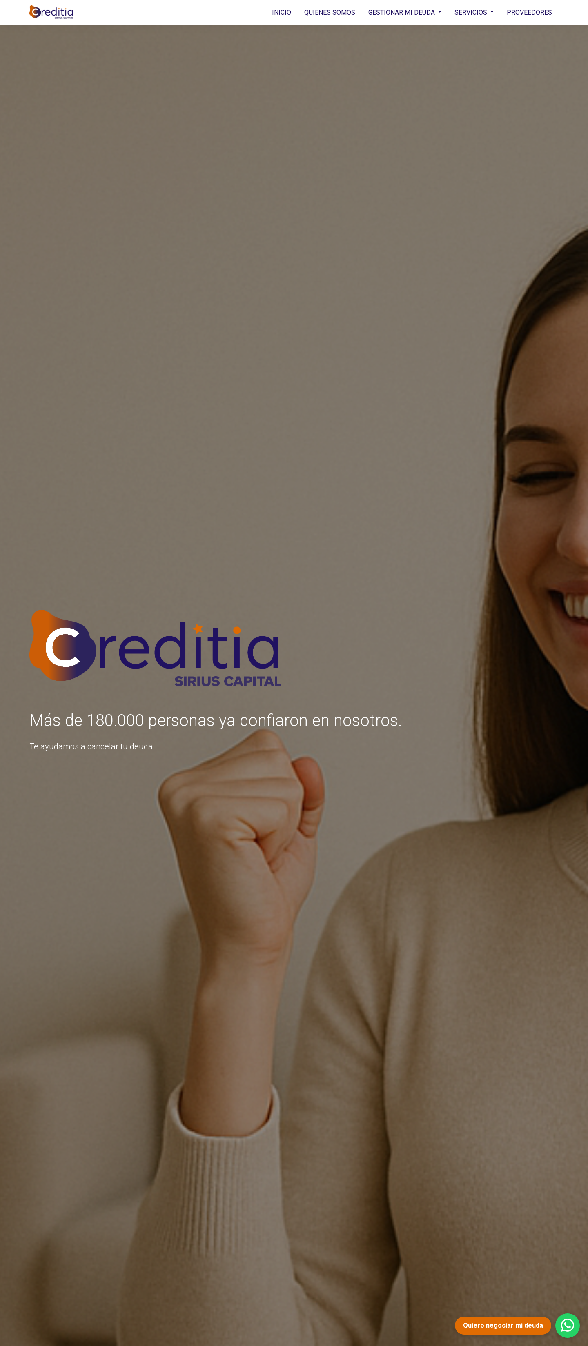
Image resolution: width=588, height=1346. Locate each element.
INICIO (281, 12)
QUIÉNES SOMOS (329, 12)
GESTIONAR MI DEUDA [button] (402, 12)
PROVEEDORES (529, 12)
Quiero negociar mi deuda (503, 1325)
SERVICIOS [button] (471, 12)
